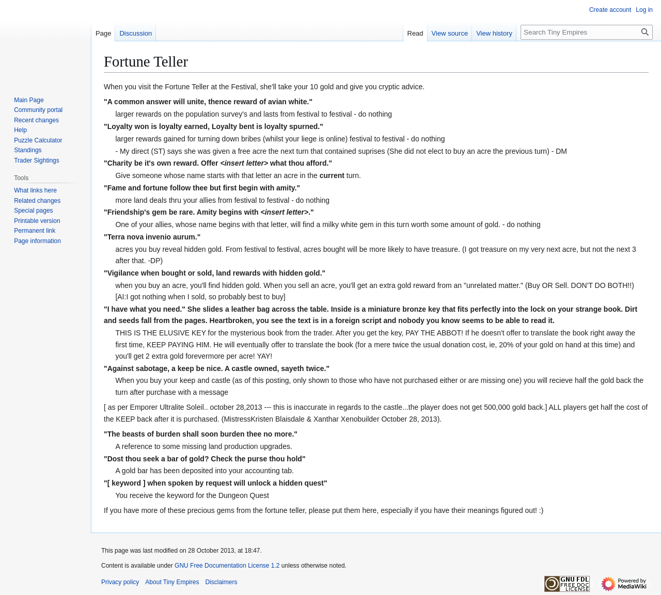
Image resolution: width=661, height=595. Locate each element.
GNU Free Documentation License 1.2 (227, 565)
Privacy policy (120, 582)
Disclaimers (221, 582)
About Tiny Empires (172, 582)
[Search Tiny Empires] (587, 32)
